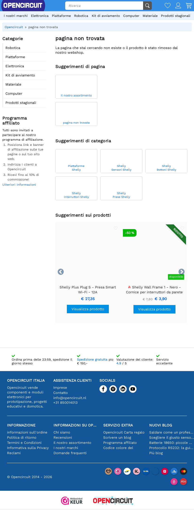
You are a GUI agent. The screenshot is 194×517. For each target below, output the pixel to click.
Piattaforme (61, 16)
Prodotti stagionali (175, 16)
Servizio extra (118, 425)
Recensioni (62, 437)
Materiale (150, 16)
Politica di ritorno (21, 437)
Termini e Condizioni (24, 443)
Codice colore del (118, 448)
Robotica (81, 16)
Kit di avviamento (106, 16)
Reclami (14, 453)
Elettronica (40, 16)
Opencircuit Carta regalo (124, 432)
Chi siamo (61, 432)
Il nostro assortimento (72, 443)
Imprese (60, 387)
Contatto (60, 393)
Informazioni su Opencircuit (76, 425)
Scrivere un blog (117, 437)
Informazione (21, 425)
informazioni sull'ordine (27, 432)
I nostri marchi (16, 16)
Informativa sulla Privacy (28, 448)
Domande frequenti (70, 453)
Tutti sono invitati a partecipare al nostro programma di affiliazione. (23, 134)
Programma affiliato (120, 443)
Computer (131, 16)
